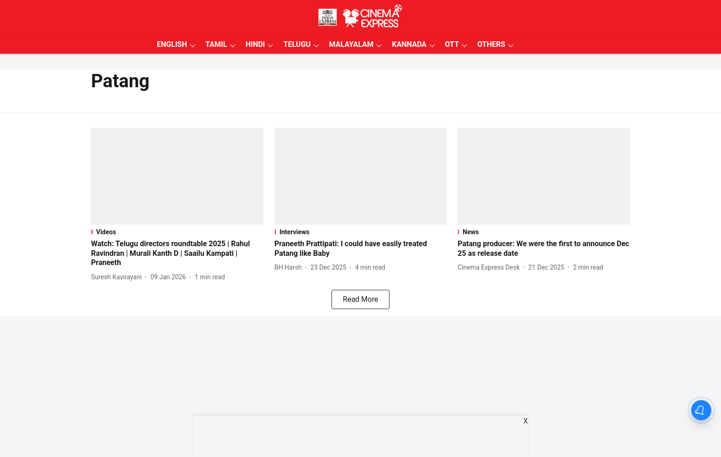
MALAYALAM (351, 44)
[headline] (177, 253)
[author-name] (118, 277)
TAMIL (216, 44)
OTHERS (491, 44)
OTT (452, 44)
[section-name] (177, 232)
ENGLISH (172, 44)
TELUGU (296, 44)
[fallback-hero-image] (177, 176)
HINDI (255, 44)
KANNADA (409, 44)
